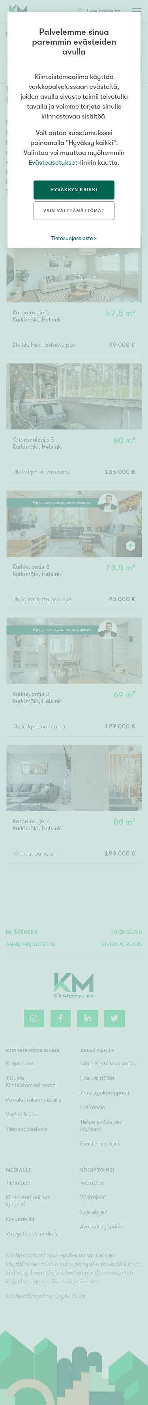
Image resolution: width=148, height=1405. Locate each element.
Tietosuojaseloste (72, 238)
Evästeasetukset (52, 162)
